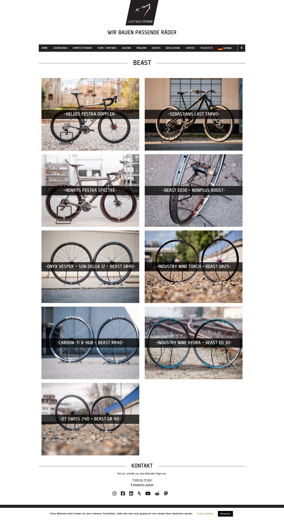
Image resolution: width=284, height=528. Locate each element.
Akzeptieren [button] (225, 514)
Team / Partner (106, 48)
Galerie (126, 48)
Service (190, 48)
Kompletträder (82, 48)
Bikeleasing (173, 48)
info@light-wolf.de (143, 485)
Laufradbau (60, 48)
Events (156, 48)
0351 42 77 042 (143, 480)
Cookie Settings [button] (205, 513)
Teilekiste (206, 48)
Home (44, 48)
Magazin (141, 48)
